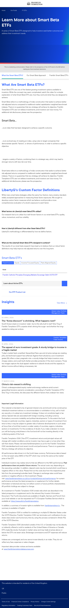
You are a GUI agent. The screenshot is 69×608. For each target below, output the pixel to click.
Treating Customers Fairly (24, 605)
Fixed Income (8, 263)
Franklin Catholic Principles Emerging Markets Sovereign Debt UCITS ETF (30, 275)
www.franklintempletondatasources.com (19, 549)
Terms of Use (6, 602)
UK (3, 588)
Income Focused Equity (30, 263)
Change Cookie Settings (48, 602)
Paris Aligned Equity (48, 263)
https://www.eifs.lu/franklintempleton (25, 501)
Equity (17, 263)
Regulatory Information (8, 605)
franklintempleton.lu (52, 505)
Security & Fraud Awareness (42, 605)
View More (62, 303)
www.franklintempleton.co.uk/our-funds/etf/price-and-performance (30, 478)
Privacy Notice (35, 602)
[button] (34, 593)
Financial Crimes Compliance (20, 602)
